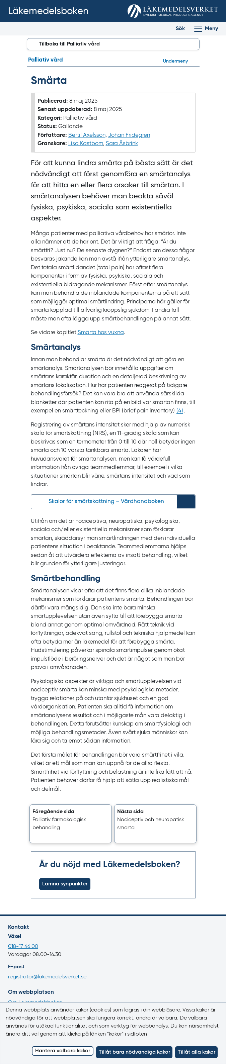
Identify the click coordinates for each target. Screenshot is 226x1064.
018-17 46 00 (23, 946)
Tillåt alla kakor (196, 1052)
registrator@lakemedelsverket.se (47, 977)
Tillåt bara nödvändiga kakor (134, 1052)
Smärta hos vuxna (101, 332)
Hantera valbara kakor (62, 1051)
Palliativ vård (45, 60)
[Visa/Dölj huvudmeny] (205, 28)
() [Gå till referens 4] (179, 411)
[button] (70, 823)
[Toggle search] (175, 28)
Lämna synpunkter (64, 884)
